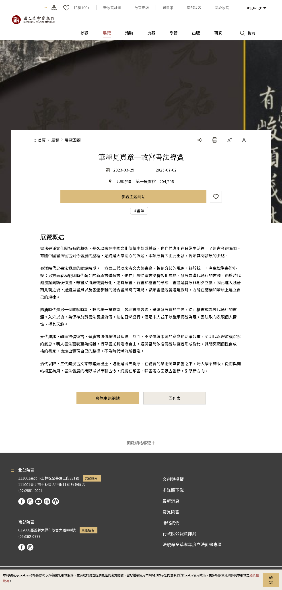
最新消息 (171, 501)
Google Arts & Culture (47, 501)
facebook (21, 501)
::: (45, 7)
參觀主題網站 (133, 196)
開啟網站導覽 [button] (139, 443)
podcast (55, 501)
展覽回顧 (73, 140)
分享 (200, 140)
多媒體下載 (173, 490)
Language (252, 7)
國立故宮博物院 (33, 19)
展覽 (55, 140)
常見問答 (171, 511)
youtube (38, 501)
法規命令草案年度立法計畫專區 (192, 544)
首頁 (42, 140)
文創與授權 (173, 479)
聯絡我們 (171, 522)
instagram (30, 501)
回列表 (175, 398)
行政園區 (78, 484)
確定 (271, 579)
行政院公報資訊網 (179, 533)
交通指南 (91, 478)
